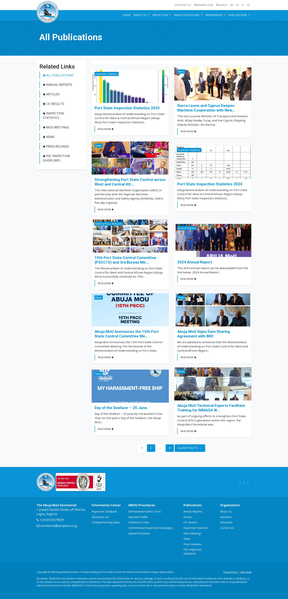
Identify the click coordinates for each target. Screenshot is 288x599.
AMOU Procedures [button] (187, 15)
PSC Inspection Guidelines (56, 158)
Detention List (100, 517)
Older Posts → (190, 448)
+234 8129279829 (50, 520)
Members (226, 517)
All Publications (58, 75)
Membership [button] (214, 15)
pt (243, 5)
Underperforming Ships (106, 522)
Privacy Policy (230, 572)
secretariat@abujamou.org (57, 526)
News (49, 137)
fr (237, 5)
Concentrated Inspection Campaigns (150, 528)
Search (221, 5)
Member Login (203, 5)
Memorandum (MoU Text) (144, 511)
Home (127, 15)
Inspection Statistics (53, 115)
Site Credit (245, 572)
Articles (51, 94)
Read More (106, 129)
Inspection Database (104, 511)
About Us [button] (140, 15)
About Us (226, 511)
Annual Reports (57, 85)
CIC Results (53, 104)
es (248, 5)
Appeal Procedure (139, 533)
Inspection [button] (160, 15)
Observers (226, 522)
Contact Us (183, 5)
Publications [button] (238, 15)
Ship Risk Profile (137, 517)
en (231, 5)
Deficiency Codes (138, 522)
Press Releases (56, 146)
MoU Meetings (56, 127)
